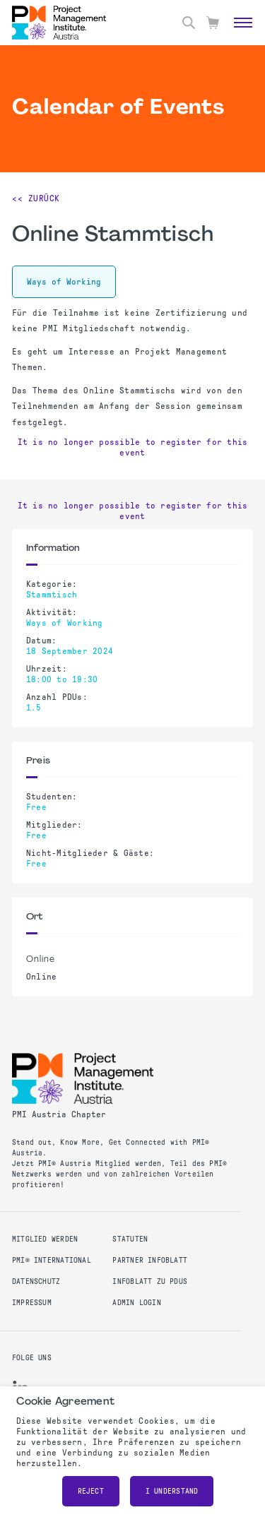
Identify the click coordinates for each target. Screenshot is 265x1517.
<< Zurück (36, 198)
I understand (172, 1491)
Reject (91, 1491)
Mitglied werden (45, 1239)
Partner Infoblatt (149, 1260)
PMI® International (51, 1260)
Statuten (130, 1239)
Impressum (32, 1303)
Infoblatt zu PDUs (149, 1281)
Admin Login (136, 1303)
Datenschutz (36, 1281)
